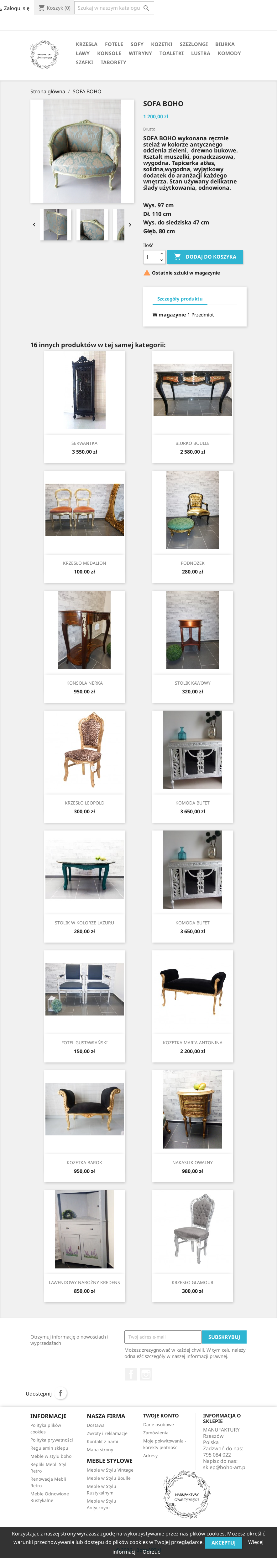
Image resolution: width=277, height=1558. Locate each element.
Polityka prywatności (51, 1440)
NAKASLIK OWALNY (192, 1162)
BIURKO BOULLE (192, 443)
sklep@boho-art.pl (225, 1467)
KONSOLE (109, 53)
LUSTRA (200, 53)
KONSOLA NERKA (84, 683)
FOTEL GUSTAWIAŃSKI (84, 1043)
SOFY (137, 44)
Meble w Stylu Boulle (109, 1478)
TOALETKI (171, 53)
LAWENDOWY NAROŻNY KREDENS (84, 1282)
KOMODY (229, 53)
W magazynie (169, 314)
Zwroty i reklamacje (107, 1433)
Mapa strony (100, 1450)
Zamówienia (156, 1433)
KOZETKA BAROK (84, 1162)
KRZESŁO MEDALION (84, 563)
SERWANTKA (84, 443)
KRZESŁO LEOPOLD (84, 803)
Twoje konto (161, 1415)
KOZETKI (161, 44)
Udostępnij (60, 1393)
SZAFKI (84, 62)
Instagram (146, 1374)
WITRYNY (140, 53)
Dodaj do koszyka (205, 257)
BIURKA (225, 44)
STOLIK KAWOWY (193, 683)
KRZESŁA (86, 44)
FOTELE (114, 44)
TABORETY (113, 62)
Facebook (131, 1374)
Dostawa (96, 1425)
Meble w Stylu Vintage (110, 1470)
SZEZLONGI (194, 44)
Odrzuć (151, 1551)
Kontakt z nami (102, 1441)
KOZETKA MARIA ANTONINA (192, 1043)
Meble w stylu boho (50, 1456)
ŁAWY (83, 53)
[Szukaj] (114, 7)
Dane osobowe (158, 1424)
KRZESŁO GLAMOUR (192, 1282)
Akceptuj (224, 1542)
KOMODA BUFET (192, 803)
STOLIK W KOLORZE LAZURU (84, 923)
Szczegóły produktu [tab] (180, 299)
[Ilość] (150, 257)
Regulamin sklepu (49, 1448)
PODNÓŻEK (193, 563)
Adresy (150, 1455)
